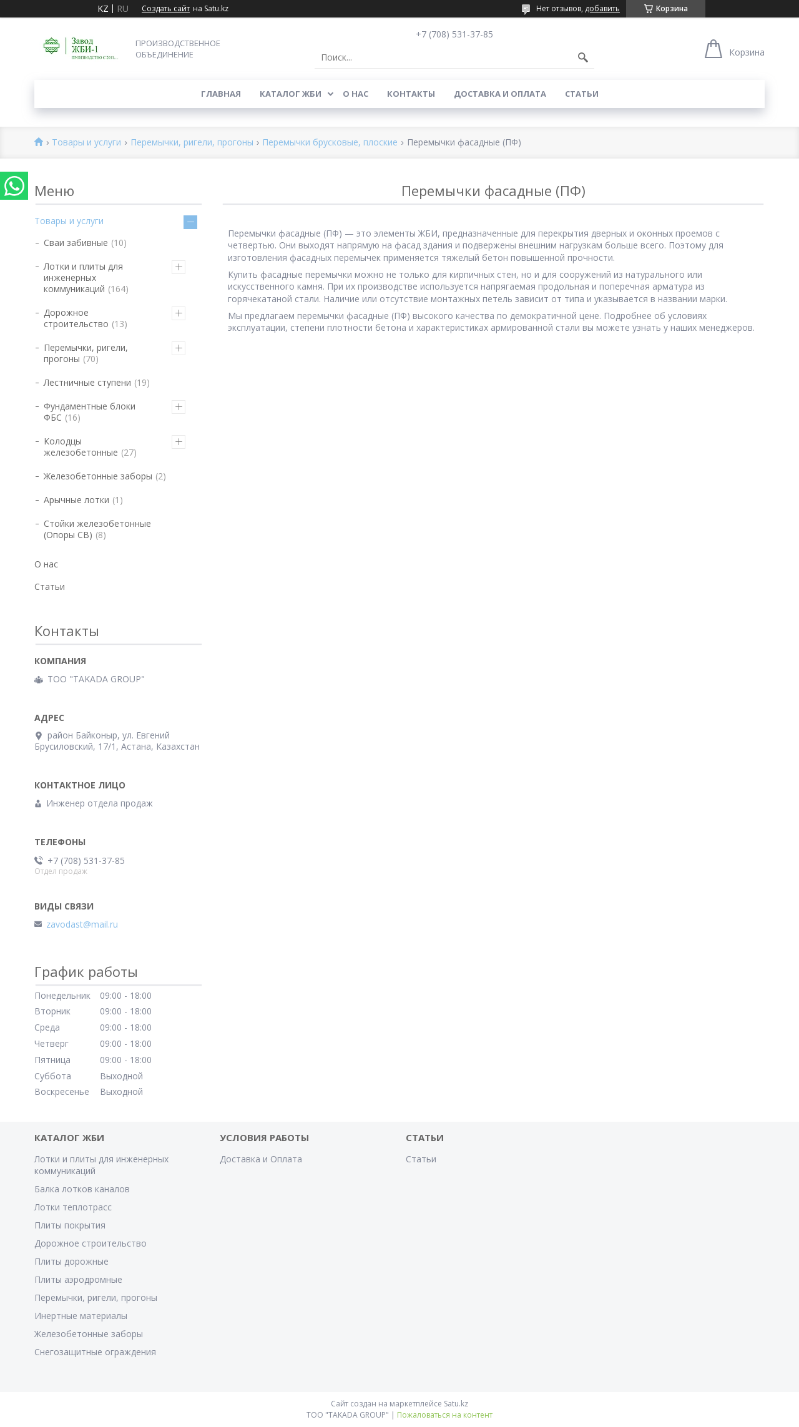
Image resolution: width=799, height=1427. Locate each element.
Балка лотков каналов (82, 1189)
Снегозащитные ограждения (95, 1352)
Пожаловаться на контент (445, 1415)
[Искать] (583, 57)
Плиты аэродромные (78, 1279)
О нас (355, 93)
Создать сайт (166, 8)
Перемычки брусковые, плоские (330, 142)
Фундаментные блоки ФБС (89, 411)
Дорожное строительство (76, 318)
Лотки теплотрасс (73, 1207)
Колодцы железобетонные (81, 446)
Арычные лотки (76, 500)
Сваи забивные (76, 242)
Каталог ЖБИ (290, 93)
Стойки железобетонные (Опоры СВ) (97, 529)
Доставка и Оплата (500, 93)
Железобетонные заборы (98, 476)
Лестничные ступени (87, 382)
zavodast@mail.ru (82, 924)
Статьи (582, 93)
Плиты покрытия (69, 1225)
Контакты (411, 93)
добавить (602, 8)
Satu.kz (456, 1403)
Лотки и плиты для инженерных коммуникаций (83, 277)
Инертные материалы (80, 1316)
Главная (221, 93)
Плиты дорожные (71, 1261)
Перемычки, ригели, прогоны (191, 142)
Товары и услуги (86, 142)
